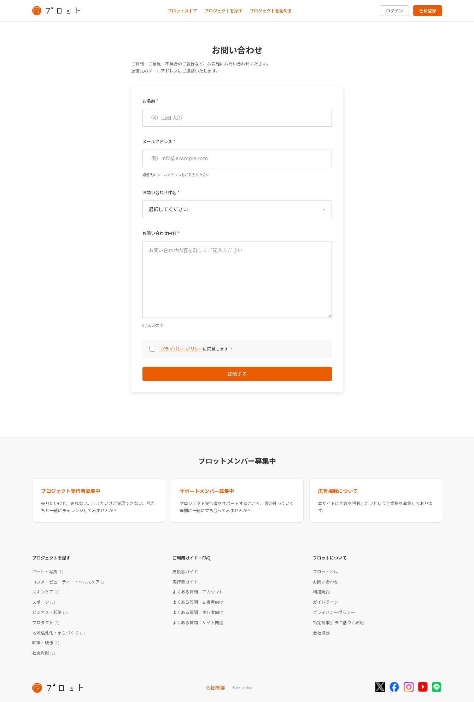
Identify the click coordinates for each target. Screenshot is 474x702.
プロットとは (325, 571)
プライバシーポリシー (181, 349)
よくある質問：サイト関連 (197, 622)
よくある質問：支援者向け (197, 602)
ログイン (394, 10)
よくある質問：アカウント (197, 591)
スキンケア (45, 591)
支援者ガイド (185, 571)
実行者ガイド (185, 582)
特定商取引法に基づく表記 (338, 622)
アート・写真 (47, 571)
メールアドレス (157, 141)
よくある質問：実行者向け (197, 612)
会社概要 (321, 633)
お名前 (148, 101)
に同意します (196, 349)
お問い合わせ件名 (159, 192)
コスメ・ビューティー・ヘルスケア (69, 582)
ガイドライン (325, 602)
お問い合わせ (325, 582)
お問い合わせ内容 (159, 233)
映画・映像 (45, 642)
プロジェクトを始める (271, 10)
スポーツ (43, 602)
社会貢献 (43, 653)
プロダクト (45, 622)
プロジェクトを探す (223, 10)
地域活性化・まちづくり (58, 633)
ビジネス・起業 (50, 612)
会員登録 (427, 10)
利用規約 (321, 591)
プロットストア (182, 10)
